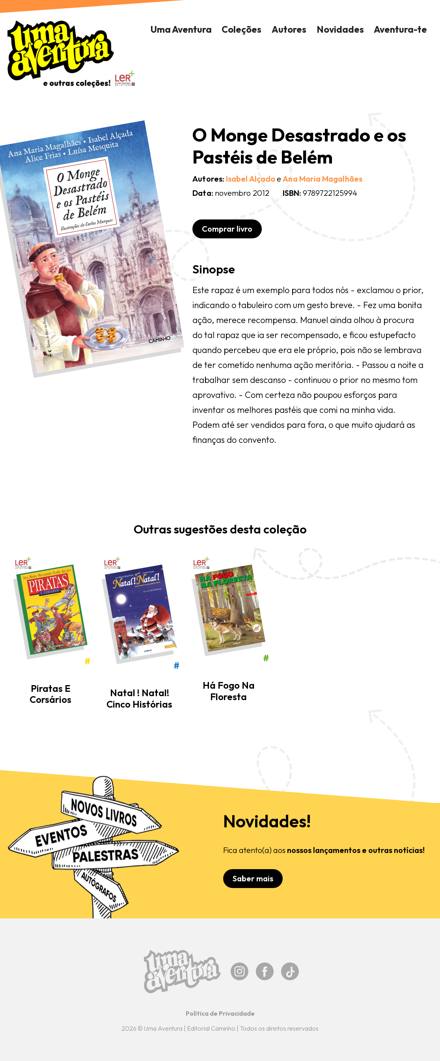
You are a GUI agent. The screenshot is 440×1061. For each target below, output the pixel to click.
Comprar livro (227, 229)
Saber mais (253, 878)
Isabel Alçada (250, 179)
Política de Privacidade (220, 1013)
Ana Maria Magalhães (322, 179)
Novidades (340, 29)
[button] (242, 29)
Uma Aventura (181, 29)
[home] (61, 53)
